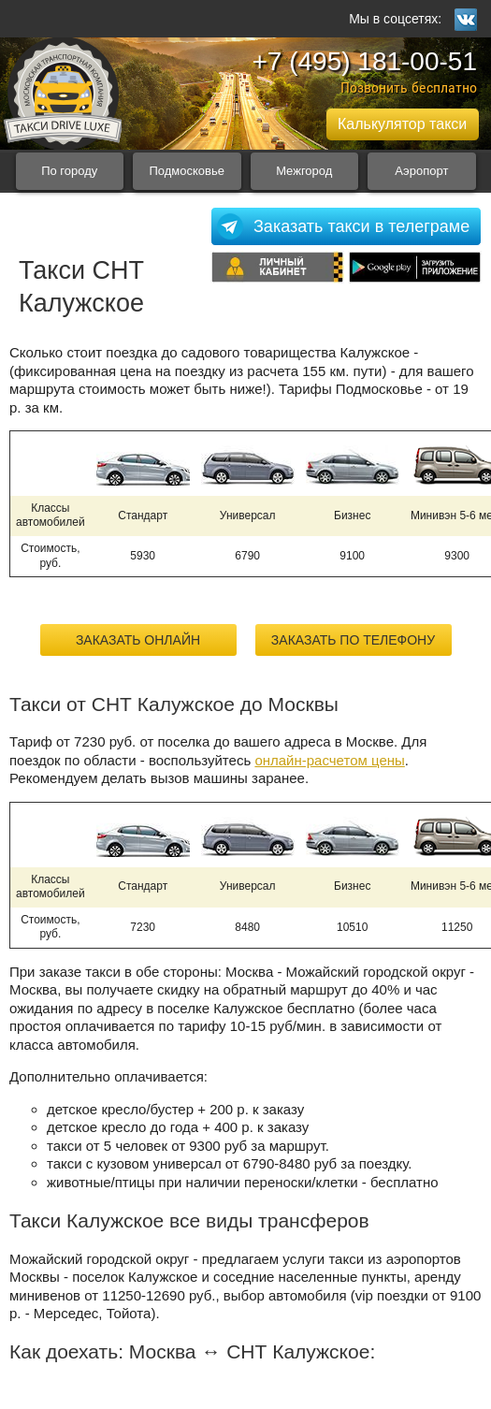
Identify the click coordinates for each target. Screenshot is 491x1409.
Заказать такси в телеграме (361, 226)
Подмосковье (186, 171)
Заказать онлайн (138, 639)
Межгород (304, 171)
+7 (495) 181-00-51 (364, 61)
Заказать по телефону (353, 639)
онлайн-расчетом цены (329, 760)
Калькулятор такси (402, 124)
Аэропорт (421, 171)
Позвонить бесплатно (408, 87)
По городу (69, 171)
